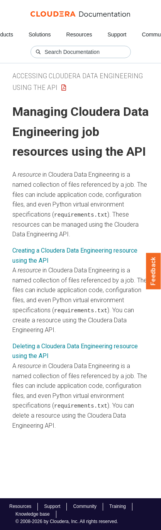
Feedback (153, 271)
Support (116, 34)
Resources (79, 34)
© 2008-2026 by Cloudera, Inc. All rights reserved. (66, 521)
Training (117, 506)
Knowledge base (32, 514)
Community (85, 506)
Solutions (40, 34)
